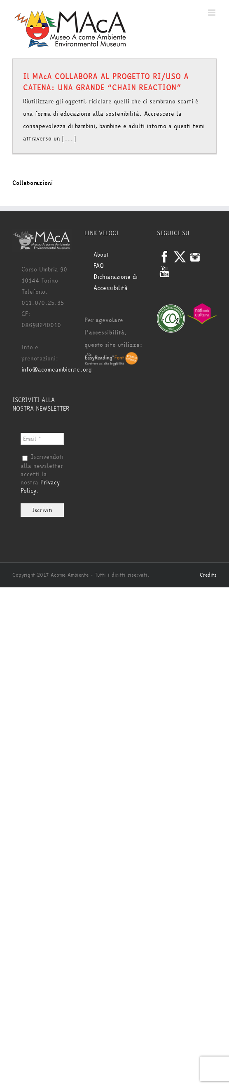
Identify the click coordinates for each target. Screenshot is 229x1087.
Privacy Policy (40, 486)
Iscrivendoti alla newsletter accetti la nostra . (42, 474)
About (101, 254)
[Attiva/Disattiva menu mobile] (212, 12)
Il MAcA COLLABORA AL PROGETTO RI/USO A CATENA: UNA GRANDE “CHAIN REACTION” (106, 82)
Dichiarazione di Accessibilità (115, 282)
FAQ (98, 266)
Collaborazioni (32, 183)
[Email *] (42, 439)
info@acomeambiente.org (56, 369)
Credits (208, 575)
